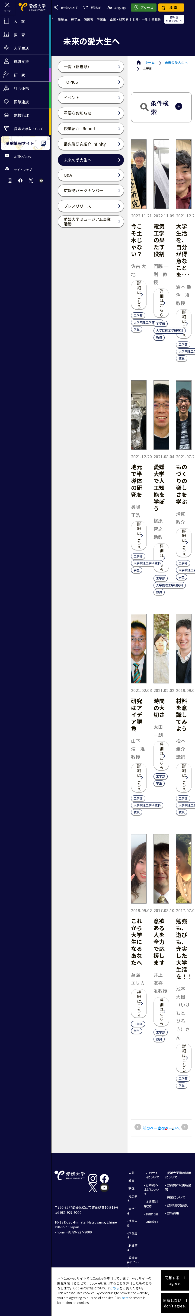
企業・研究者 (119, 19)
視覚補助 (92, 7)
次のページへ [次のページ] (169, 1128)
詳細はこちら (139, 294)
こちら (114, 1288)
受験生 (62, 19)
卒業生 (101, 19)
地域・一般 (140, 19)
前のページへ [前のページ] (154, 1128)
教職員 (156, 19)
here (125, 1297)
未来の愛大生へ (176, 62)
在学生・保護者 (82, 19)
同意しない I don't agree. (175, 1303)
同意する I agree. (175, 1280)
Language (116, 7)
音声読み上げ (65, 7)
